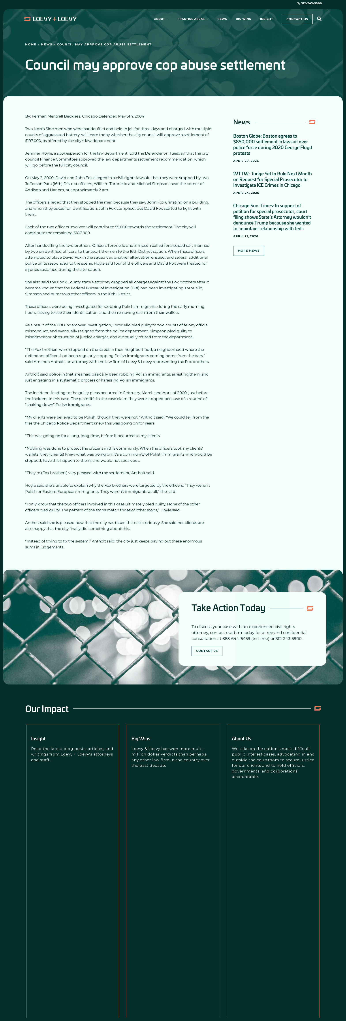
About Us (245, 737)
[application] (186, 19)
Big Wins (145, 737)
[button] (319, 19)
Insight (41, 737)
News (46, 44)
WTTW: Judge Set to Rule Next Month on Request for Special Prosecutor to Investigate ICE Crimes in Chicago (272, 179)
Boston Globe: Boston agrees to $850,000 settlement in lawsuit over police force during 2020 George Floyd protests (272, 144)
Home (30, 44)
